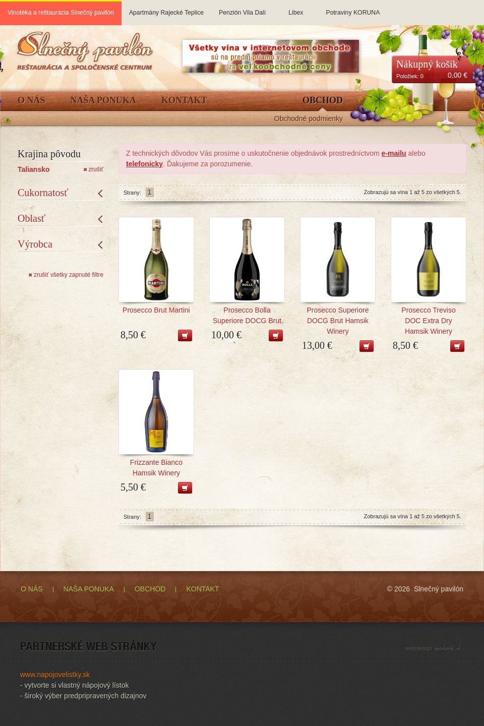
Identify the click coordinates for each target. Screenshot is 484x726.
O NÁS (32, 589)
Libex (295, 8)
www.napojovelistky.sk (55, 675)
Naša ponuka (104, 100)
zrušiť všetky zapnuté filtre (65, 274)
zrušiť (93, 169)
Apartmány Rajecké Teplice (166, 8)
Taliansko (34, 169)
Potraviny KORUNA (353, 8)
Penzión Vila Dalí (242, 8)
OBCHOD (150, 589)
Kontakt (184, 100)
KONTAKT (202, 589)
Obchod (322, 100)
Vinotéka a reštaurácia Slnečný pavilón (61, 12)
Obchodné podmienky (308, 119)
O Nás (31, 100)
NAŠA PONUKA (89, 589)
